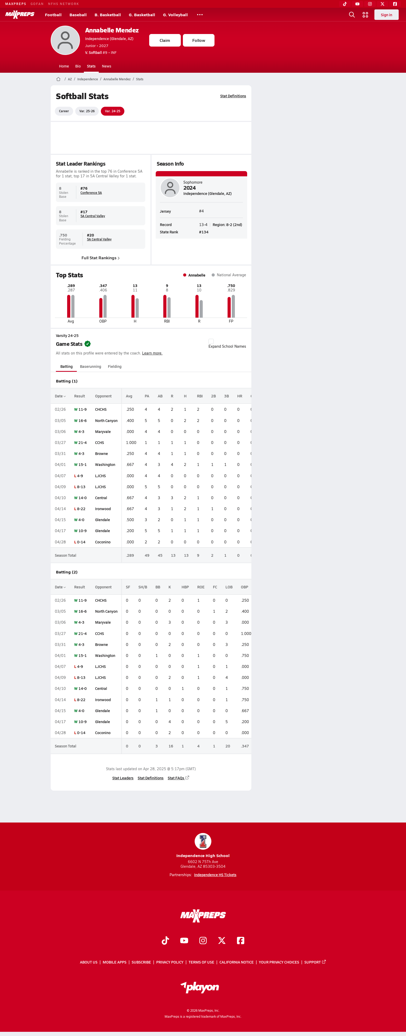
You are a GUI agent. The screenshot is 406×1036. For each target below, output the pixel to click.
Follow (198, 40)
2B (213, 395)
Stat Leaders (123, 777)
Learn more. (152, 353)
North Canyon (106, 420)
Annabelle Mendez (112, 30)
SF (128, 586)
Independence (87, 79)
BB (157, 586)
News (106, 66)
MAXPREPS (15, 4)
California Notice (236, 962)
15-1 (82, 464)
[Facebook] (395, 4)
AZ (70, 79)
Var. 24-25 (112, 111)
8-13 (81, 486)
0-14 (81, 541)
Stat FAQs (179, 777)
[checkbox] (211, 341)
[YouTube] (357, 4)
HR (239, 395)
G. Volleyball (175, 15)
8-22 (81, 508)
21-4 (82, 442)
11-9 (82, 409)
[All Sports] (200, 14)
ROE (201, 586)
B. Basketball (108, 15)
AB (160, 395)
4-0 (81, 519)
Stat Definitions (233, 95)
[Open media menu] (365, 14)
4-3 (81, 431)
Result (79, 395)
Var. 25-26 (87, 111)
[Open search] (352, 14)
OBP (244, 586)
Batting (66, 366)
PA (147, 395)
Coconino (103, 541)
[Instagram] (370, 4)
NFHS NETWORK (63, 4)
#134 (203, 231)
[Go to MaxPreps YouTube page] (184, 941)
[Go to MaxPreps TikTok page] (165, 941)
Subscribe (141, 962)
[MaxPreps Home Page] (58, 79)
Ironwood (103, 508)
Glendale (102, 519)
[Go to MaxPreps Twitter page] (222, 941)
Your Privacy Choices (279, 962)
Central (101, 497)
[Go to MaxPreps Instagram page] (203, 941)
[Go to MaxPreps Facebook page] (240, 941)
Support (315, 962)
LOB (229, 586)
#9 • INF (101, 52)
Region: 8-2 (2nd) (227, 224)
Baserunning (90, 366)
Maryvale (103, 431)
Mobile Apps (114, 962)
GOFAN (37, 4)
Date (60, 395)
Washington (105, 464)
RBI (200, 395)
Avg (129, 395)
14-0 (82, 497)
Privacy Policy (169, 962)
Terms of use (201, 962)
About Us (88, 962)
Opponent (103, 395)
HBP (185, 586)
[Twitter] (382, 4)
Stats (91, 66)
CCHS (99, 442)
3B (226, 395)
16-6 (82, 420)
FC (215, 586)
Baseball (78, 15)
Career (64, 111)
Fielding (114, 366)
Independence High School (203, 845)
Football (53, 15)
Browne (101, 453)
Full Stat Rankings (101, 257)
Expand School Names (227, 344)
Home (64, 66)
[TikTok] (345, 4)
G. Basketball (142, 15)
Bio (78, 66)
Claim (165, 40)
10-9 (82, 530)
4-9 (80, 475)
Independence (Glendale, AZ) (109, 38)
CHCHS (101, 409)
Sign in (386, 14)
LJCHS (100, 475)
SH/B (142, 586)
